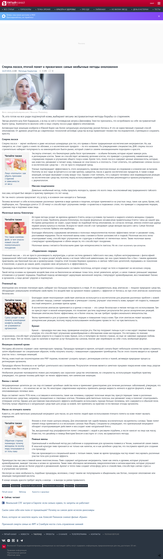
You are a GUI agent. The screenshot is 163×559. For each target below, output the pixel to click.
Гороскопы (25, 9)
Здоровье (16, 485)
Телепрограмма (79, 534)
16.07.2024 (6, 71)
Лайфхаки (100, 9)
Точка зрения (43, 9)
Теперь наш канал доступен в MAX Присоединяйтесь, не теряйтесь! (20, 16)
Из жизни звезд (119, 9)
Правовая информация (17, 550)
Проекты (50, 534)
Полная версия (112, 534)
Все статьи (9, 9)
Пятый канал (10, 534)
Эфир (152, 3)
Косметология (81, 485)
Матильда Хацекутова (28, 71)
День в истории (140, 9)
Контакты (95, 534)
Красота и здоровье (66, 9)
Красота (6, 485)
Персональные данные (16, 552)
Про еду (85, 9)
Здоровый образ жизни (32, 485)
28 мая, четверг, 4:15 (13, 4)
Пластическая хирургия (53, 485)
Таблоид (37, 534)
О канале (63, 534)
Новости (25, 534)
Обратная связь (13, 555)
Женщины (69, 485)
